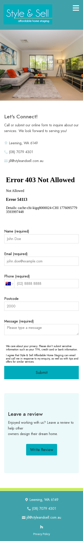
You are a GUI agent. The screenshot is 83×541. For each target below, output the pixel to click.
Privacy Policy (41, 534)
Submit (42, 372)
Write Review (41, 450)
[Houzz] (41, 527)
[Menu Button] (75, 8)
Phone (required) (41, 281)
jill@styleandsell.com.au (26, 160)
